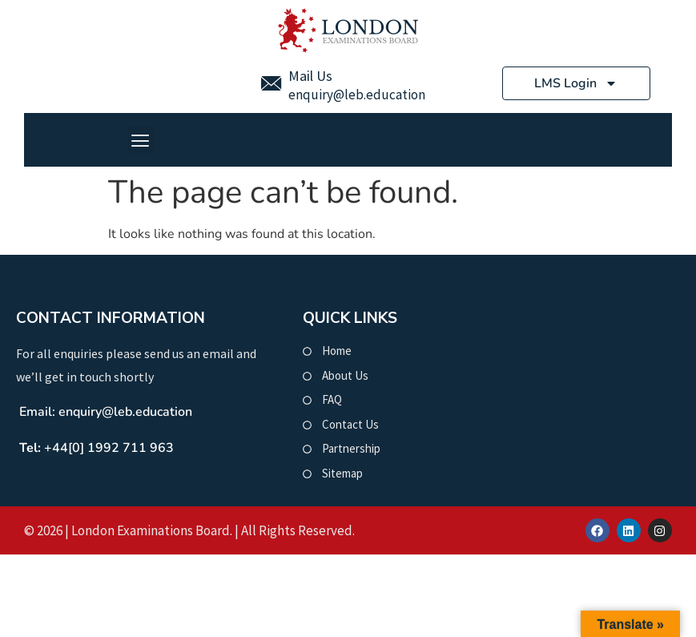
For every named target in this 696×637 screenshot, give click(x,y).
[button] (140, 140)
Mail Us (310, 76)
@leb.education (379, 94)
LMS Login (576, 83)
